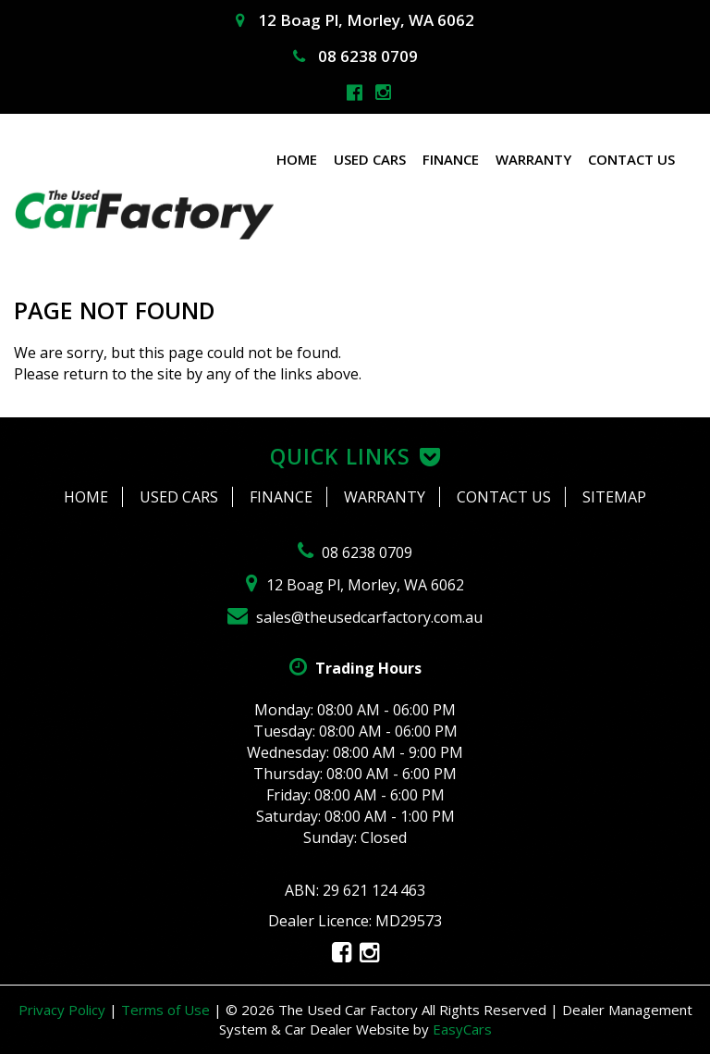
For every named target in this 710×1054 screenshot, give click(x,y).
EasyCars (462, 1029)
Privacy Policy (63, 1009)
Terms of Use (167, 1009)
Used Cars (370, 159)
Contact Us (631, 159)
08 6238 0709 (355, 56)
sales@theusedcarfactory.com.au (355, 617)
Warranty (533, 159)
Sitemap (614, 497)
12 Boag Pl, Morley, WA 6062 (355, 20)
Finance (450, 159)
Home (296, 159)
